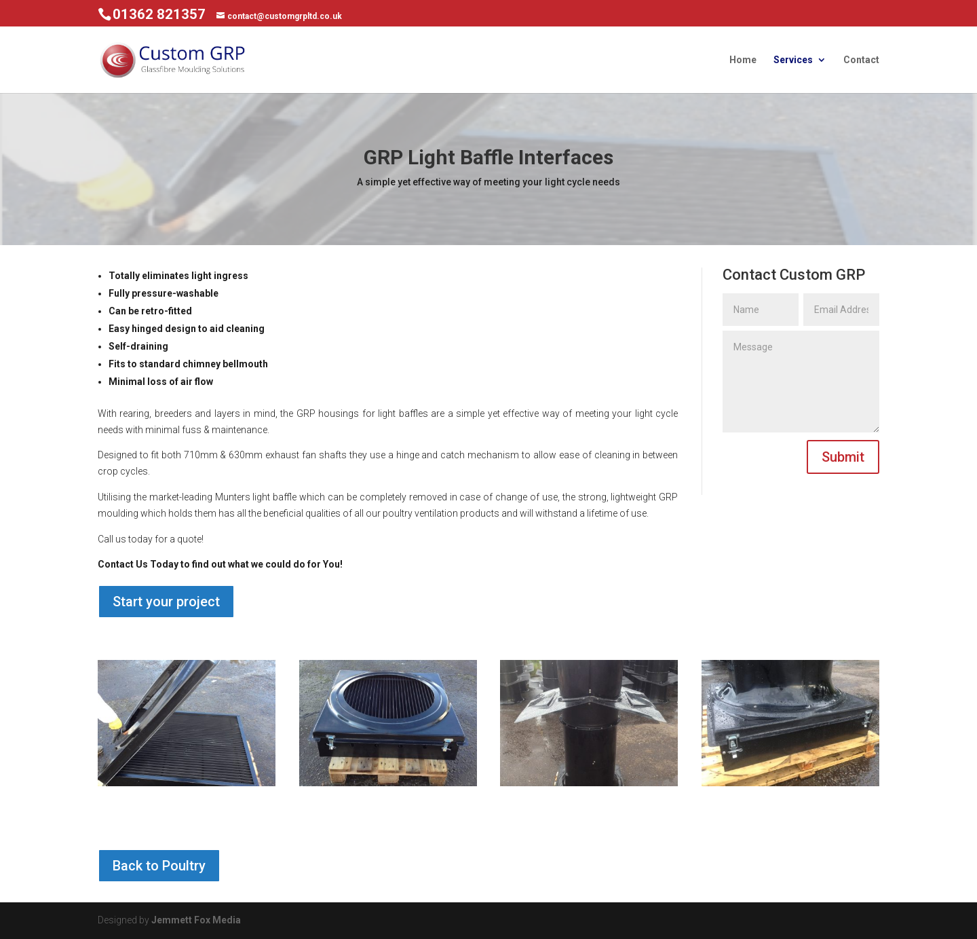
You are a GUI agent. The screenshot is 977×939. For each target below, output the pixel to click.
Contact (861, 60)
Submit (843, 457)
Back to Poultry (159, 866)
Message (801, 381)
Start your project (166, 601)
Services (793, 60)
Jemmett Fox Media (196, 920)
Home (742, 60)
